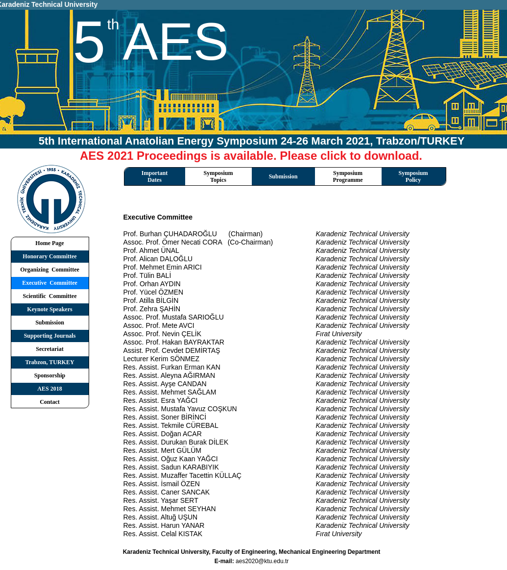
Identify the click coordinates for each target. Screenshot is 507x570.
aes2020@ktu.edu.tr (262, 561)
